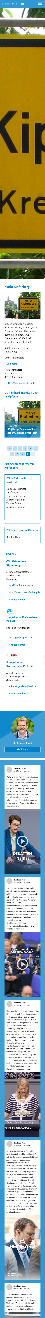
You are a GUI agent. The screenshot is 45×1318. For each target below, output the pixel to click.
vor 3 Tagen (17, 882)
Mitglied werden (17, 599)
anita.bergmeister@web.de (22, 686)
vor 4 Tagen (17, 1145)
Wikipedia (12, 363)
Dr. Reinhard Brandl (22, 743)
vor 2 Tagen (17, 771)
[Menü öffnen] (40, 4)
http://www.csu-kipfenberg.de (24, 592)
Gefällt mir (22, 749)
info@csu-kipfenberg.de (21, 585)
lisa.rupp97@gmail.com (21, 637)
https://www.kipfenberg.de (21, 383)
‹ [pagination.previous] (9, 448)
